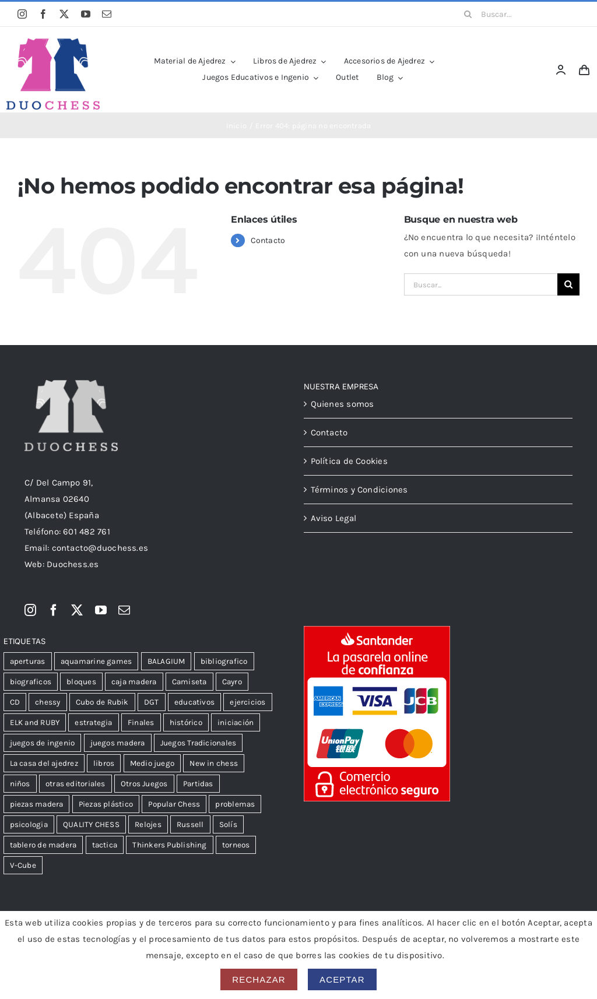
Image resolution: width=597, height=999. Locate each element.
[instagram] (22, 14)
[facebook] (43, 14)
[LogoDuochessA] (53, 42)
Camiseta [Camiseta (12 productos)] (189, 681)
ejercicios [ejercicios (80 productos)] (247, 702)
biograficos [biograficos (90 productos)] (30, 681)
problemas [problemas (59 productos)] (235, 804)
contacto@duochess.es (100, 548)
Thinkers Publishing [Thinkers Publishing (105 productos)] (169, 844)
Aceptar (342, 979)
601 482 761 (86, 531)
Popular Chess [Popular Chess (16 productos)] (174, 804)
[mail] (106, 14)
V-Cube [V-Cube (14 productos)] (23, 865)
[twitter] (64, 14)
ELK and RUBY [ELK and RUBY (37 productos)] (35, 722)
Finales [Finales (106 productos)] (141, 722)
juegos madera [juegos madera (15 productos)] (117, 742)
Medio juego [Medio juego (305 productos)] (152, 763)
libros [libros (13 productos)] (103, 763)
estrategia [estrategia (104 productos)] (93, 722)
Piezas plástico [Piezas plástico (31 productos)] (106, 804)
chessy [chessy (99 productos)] (47, 702)
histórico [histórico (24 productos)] (186, 722)
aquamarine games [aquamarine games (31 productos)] (96, 661)
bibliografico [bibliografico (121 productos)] (224, 661)
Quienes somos (342, 404)
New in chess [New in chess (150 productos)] (213, 763)
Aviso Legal (333, 518)
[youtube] (85, 14)
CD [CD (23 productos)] (15, 702)
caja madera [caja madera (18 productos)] (133, 681)
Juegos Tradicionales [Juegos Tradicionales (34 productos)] (198, 742)
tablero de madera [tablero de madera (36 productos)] (43, 844)
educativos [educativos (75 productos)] (194, 702)
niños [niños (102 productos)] (20, 783)
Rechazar (259, 979)
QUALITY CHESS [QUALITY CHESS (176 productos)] (91, 824)
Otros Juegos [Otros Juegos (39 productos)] (144, 783)
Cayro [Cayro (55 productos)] (232, 681)
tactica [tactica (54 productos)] (105, 844)
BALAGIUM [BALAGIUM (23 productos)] (166, 661)
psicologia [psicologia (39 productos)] (29, 824)
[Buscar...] (518, 14)
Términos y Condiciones (359, 489)
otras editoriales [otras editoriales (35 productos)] (75, 783)
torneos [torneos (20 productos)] (236, 844)
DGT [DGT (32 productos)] (151, 702)
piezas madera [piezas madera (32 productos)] (37, 804)
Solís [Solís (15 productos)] (228, 824)
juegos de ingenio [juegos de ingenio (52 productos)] (42, 742)
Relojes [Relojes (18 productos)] (148, 824)
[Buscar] (468, 14)
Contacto (268, 240)
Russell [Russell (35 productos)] (190, 824)
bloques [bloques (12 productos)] (81, 681)
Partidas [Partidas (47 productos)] (198, 783)
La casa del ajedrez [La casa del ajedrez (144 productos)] (44, 763)
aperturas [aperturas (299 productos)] (27, 661)
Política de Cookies (349, 461)
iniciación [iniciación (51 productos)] (235, 722)
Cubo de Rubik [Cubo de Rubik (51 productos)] (102, 702)
